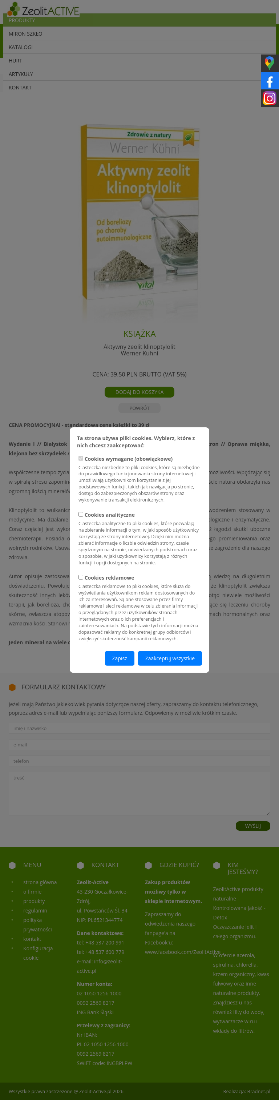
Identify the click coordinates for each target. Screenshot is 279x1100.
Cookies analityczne (139, 538)
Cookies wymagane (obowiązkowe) (139, 479)
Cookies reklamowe (139, 608)
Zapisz (119, 658)
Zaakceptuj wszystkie (170, 658)
